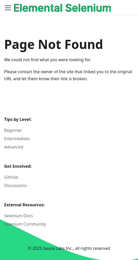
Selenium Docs (18, 216)
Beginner (13, 130)
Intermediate (17, 138)
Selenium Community (25, 224)
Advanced (13, 147)
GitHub (11, 177)
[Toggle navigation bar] (8, 8)
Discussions (15, 185)
